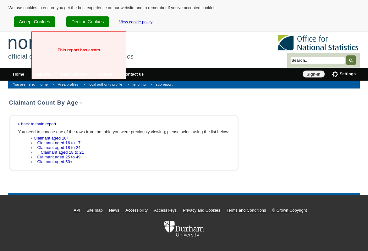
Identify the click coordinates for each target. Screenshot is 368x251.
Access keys (165, 210)
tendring (139, 84)
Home (18, 74)
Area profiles (68, 84)
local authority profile (105, 84)
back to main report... (40, 124)
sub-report (164, 84)
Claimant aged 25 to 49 (57, 157)
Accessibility (136, 210)
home (43, 84)
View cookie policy (135, 22)
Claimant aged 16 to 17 (57, 142)
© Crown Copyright (289, 210)
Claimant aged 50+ (53, 161)
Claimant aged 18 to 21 (59, 152)
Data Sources (74, 74)
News (114, 210)
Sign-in (314, 74)
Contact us (133, 74)
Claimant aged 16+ (51, 138)
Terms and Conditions (246, 210)
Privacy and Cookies (201, 210)
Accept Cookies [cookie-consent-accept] (34, 21)
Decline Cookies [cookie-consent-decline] (87, 21)
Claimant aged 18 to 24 (57, 147)
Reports (42, 74)
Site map (94, 210)
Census (104, 74)
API (77, 210)
